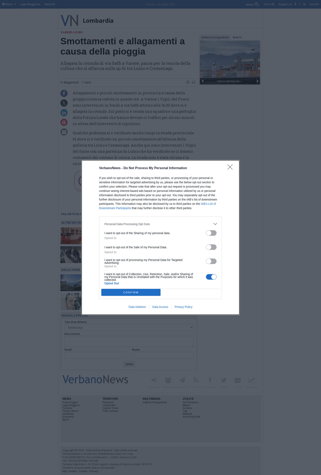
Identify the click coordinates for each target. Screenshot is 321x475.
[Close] (231, 168)
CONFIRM (131, 292)
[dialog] (160, 237)
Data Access (160, 307)
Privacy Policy (183, 307)
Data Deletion (137, 307)
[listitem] (160, 224)
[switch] (211, 233)
